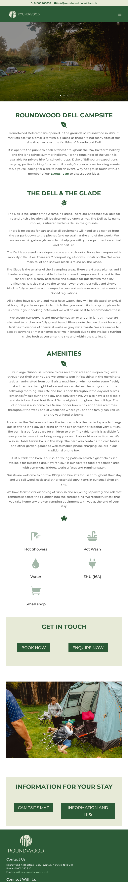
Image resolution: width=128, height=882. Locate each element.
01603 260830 (42, 3)
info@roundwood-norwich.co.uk (31, 872)
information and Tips (88, 811)
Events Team (60, 173)
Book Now (33, 647)
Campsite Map (33, 807)
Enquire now (88, 647)
